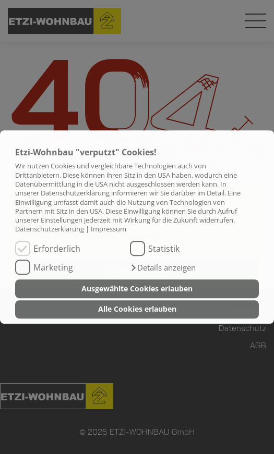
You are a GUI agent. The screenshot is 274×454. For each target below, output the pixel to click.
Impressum (108, 229)
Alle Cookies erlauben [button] (137, 309)
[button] (163, 268)
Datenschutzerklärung (49, 229)
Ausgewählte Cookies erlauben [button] (137, 288)
